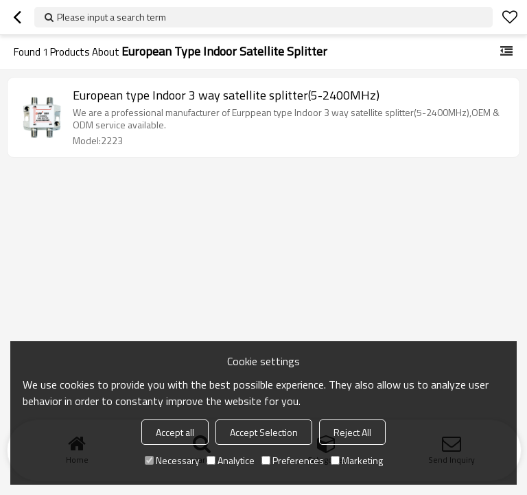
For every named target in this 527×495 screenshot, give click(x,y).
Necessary (172, 460)
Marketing (357, 460)
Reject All (352, 432)
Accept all (175, 432)
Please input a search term (111, 17)
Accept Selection (264, 432)
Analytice (231, 460)
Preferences (292, 460)
